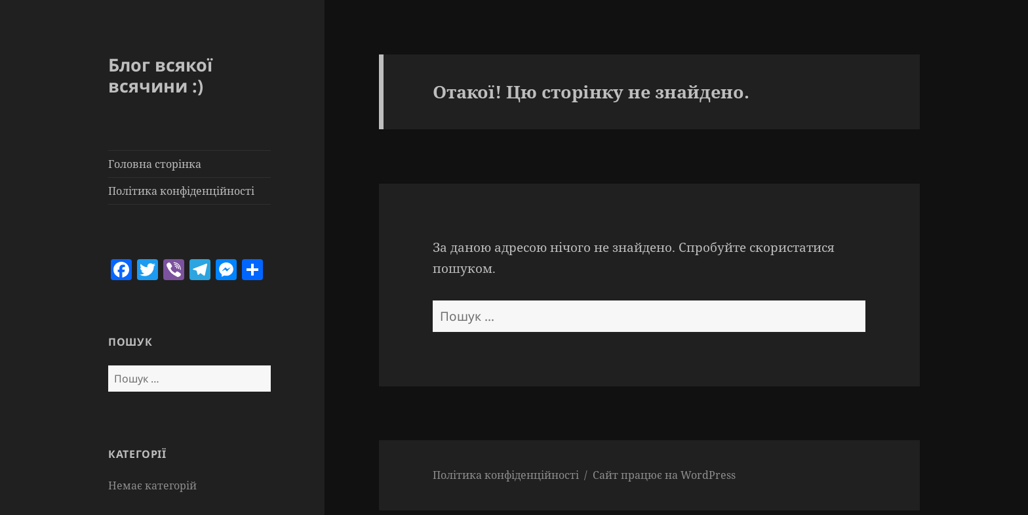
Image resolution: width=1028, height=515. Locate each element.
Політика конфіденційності (181, 191)
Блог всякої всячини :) (160, 75)
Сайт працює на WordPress (664, 475)
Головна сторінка (154, 164)
